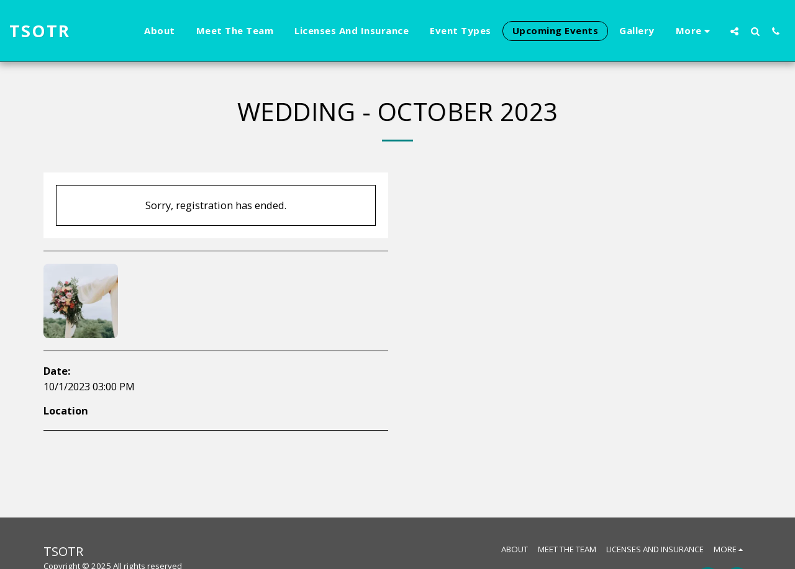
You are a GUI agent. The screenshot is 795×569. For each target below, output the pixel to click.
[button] (734, 31)
